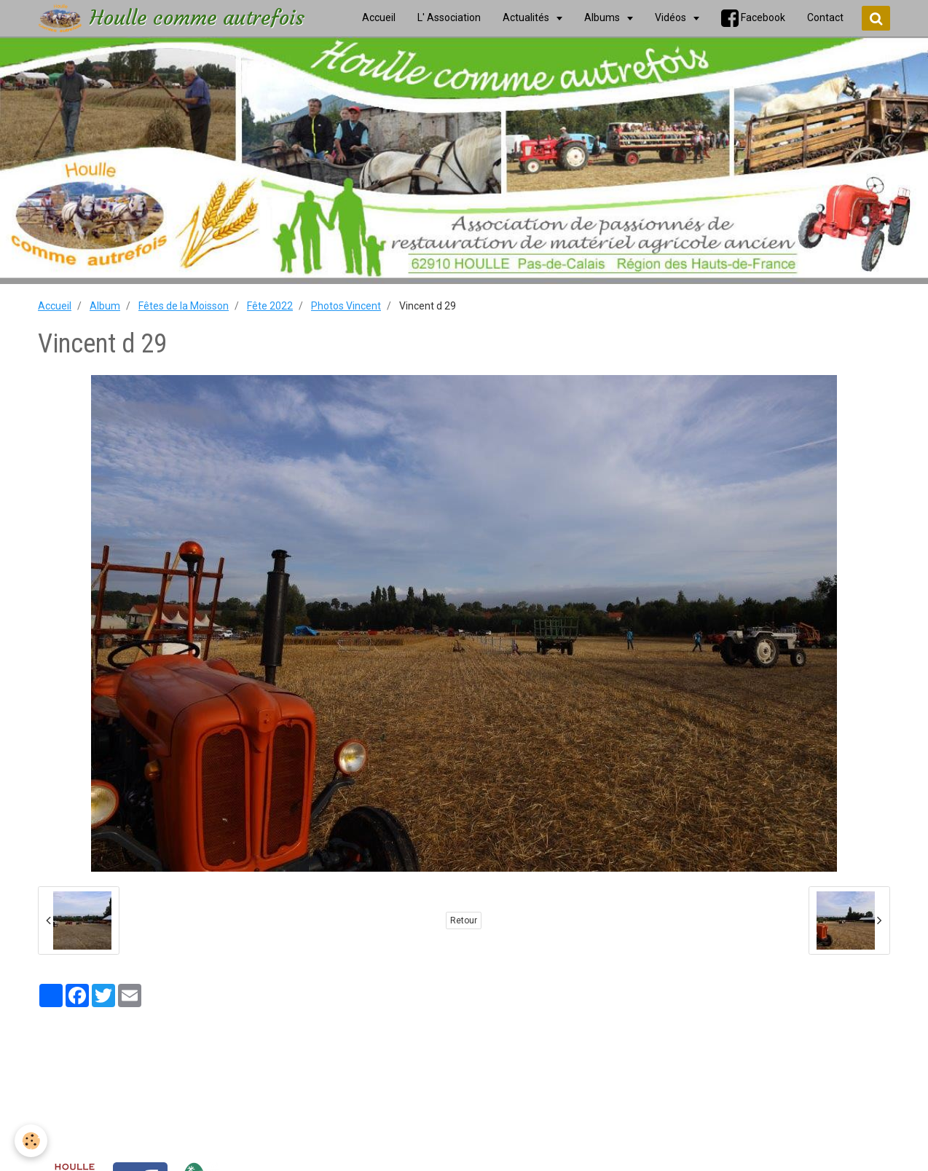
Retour (463, 920)
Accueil (54, 306)
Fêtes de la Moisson (183, 306)
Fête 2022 (270, 306)
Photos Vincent (346, 306)
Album (105, 306)
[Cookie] (31, 1140)
